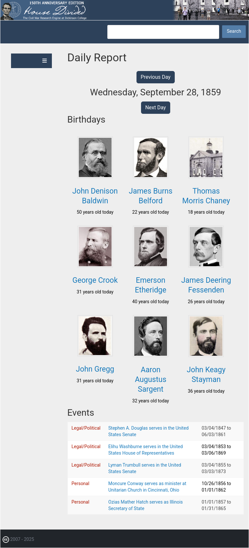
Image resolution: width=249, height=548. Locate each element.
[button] (95, 176)
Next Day (155, 107)
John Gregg (95, 369)
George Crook (95, 280)
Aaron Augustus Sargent (150, 379)
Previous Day (156, 77)
